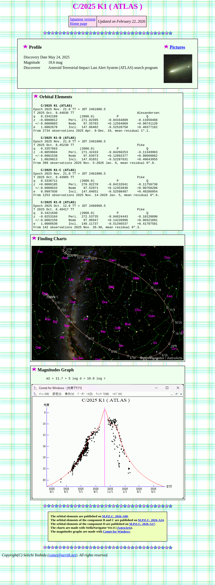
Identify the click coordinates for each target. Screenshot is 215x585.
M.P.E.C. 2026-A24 (151, 546)
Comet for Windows (116, 557)
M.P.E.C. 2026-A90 (115, 542)
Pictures (177, 47)
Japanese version (83, 19)
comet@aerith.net (62, 581)
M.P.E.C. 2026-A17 (142, 549)
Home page (78, 23)
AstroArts (124, 553)
